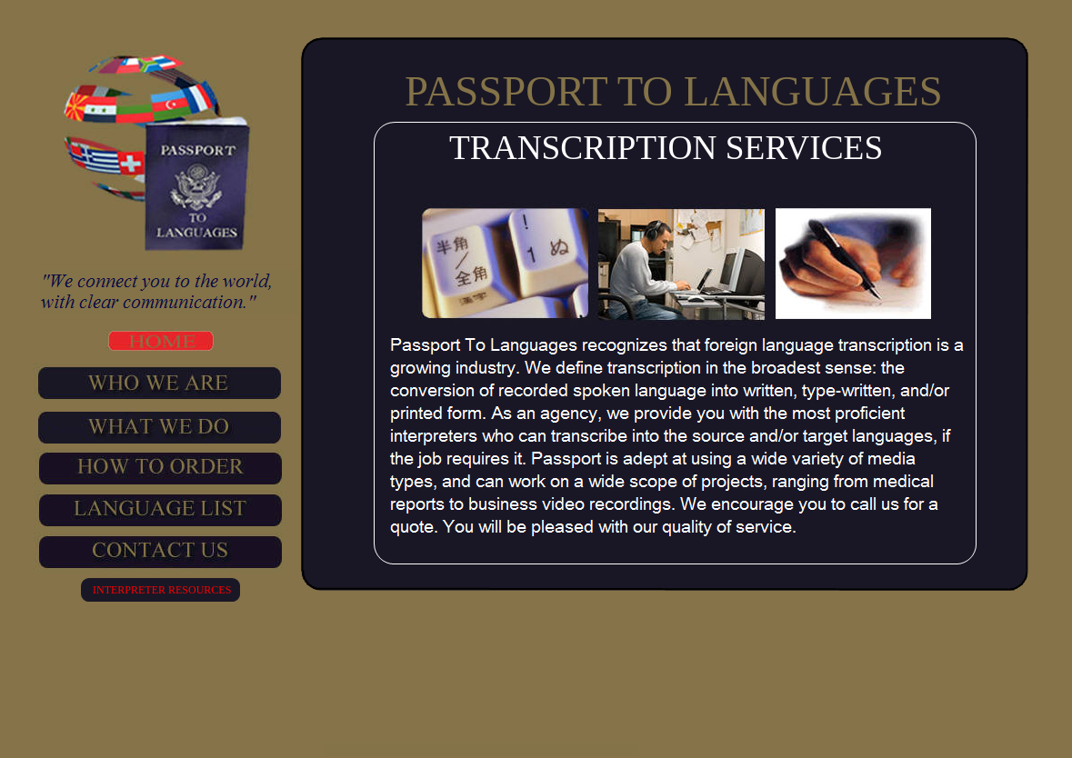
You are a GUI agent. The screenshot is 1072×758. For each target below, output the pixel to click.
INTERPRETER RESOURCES (162, 589)
